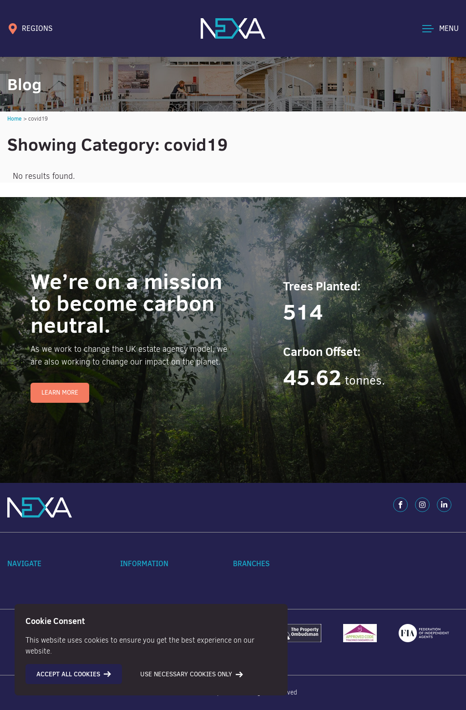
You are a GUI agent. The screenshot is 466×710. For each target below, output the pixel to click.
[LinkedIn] (444, 504)
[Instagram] (422, 504)
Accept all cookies (73, 674)
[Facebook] (400, 504)
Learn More (59, 392)
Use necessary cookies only (191, 674)
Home (14, 118)
